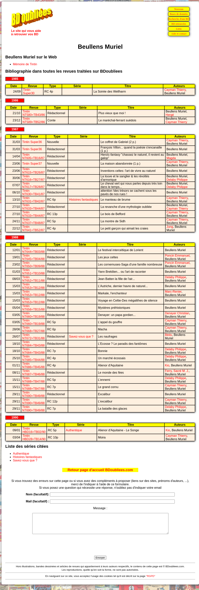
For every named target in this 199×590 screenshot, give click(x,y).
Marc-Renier (173, 291)
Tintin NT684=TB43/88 (33, 343)
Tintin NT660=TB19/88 (33, 315)
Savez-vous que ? (81, 336)
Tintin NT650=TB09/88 (33, 264)
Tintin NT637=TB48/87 (33, 221)
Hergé (170, 114)
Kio (167, 365)
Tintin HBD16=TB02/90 (34, 430)
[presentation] (100, 549)
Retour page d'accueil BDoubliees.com (100, 470)
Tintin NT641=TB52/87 (33, 228)
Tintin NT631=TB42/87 (33, 199)
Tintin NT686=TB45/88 (33, 365)
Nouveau (178, 9)
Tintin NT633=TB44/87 (33, 206)
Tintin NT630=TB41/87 (33, 192)
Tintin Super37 (32, 163)
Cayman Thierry (175, 89)
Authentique (74, 430)
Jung (170, 226)
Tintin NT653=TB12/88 (33, 286)
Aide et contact (178, 33)
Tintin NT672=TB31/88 (33, 336)
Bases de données (179, 14)
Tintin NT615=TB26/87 (33, 170)
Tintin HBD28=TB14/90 (34, 437)
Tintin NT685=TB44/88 (33, 358)
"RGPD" (150, 580)
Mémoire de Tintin (25, 64)
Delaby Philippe (177, 179)
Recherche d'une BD (178, 18)
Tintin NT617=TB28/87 (33, 185)
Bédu (168, 334)
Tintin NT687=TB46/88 (33, 372)
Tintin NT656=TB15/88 (33, 307)
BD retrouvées (178, 23)
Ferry (168, 370)
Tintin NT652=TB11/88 (33, 279)
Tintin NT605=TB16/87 (33, 156)
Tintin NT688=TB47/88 (33, 379)
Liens (179, 28)
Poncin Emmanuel (177, 255)
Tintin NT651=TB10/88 (33, 271)
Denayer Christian (177, 313)
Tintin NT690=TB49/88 (33, 394)
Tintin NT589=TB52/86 (34, 120)
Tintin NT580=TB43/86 (34, 113)
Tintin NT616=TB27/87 (33, 178)
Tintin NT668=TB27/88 (33, 329)
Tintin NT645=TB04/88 (33, 257)
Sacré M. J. (181, 370)
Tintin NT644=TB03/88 (33, 250)
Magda (171, 158)
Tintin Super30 (29, 91)
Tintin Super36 (32, 142)
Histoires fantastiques (83, 199)
